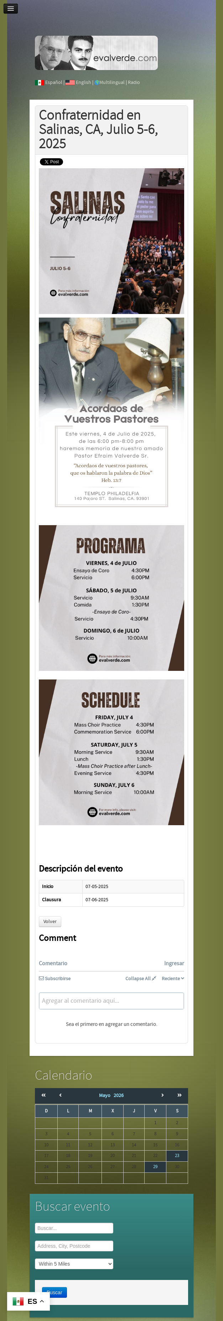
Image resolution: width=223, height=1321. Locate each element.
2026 (119, 1095)
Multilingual (112, 82)
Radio (134, 82)
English (83, 82)
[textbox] (111, 1001)
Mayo (106, 1095)
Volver (50, 921)
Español (53, 82)
